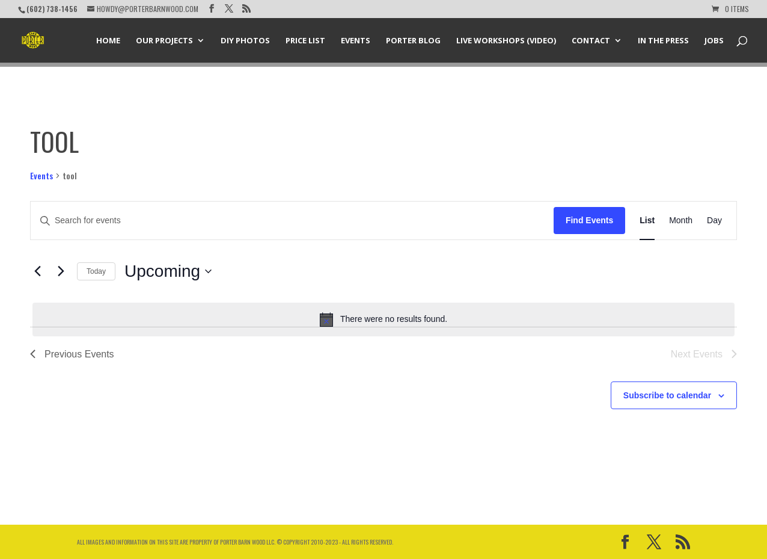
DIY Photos (245, 41)
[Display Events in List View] (647, 220)
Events (355, 41)
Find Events (589, 220)
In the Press (663, 41)
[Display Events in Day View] (714, 220)
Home (108, 41)
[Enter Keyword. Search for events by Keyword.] (292, 220)
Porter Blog (413, 41)
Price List (305, 41)
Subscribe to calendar (667, 395)
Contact (591, 41)
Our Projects (164, 41)
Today (96, 271)
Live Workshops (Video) (506, 41)
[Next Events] (60, 271)
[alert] (383, 319)
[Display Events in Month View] (680, 220)
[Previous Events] (37, 271)
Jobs (714, 41)
